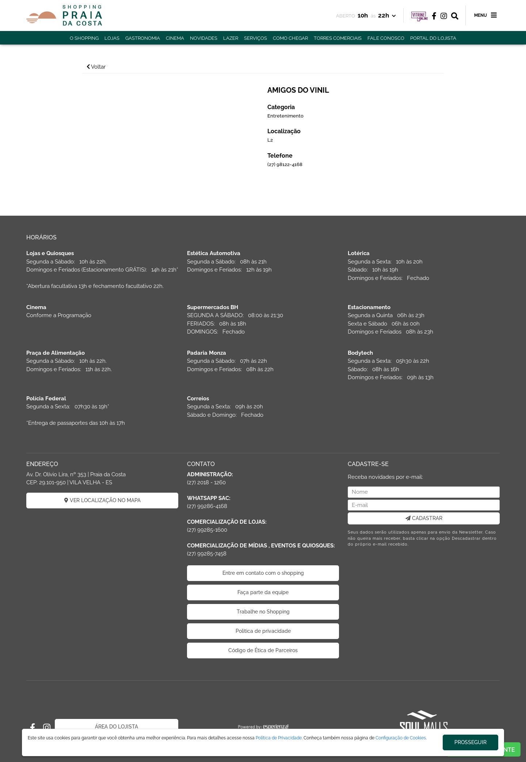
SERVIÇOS (255, 38)
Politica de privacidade (263, 631)
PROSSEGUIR (470, 742)
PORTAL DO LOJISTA (433, 38)
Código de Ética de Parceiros (263, 650)
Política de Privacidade (279, 737)
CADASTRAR (423, 518)
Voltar (96, 67)
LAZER (230, 38)
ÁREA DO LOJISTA (116, 727)
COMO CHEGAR (290, 38)
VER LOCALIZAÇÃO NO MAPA (102, 500)
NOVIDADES (203, 38)
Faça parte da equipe (263, 592)
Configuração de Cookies (401, 737)
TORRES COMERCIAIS (338, 38)
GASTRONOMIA (142, 38)
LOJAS (111, 38)
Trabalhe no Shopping (263, 612)
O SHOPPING (84, 38)
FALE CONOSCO (385, 38)
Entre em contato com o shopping (263, 573)
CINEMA (175, 38)
